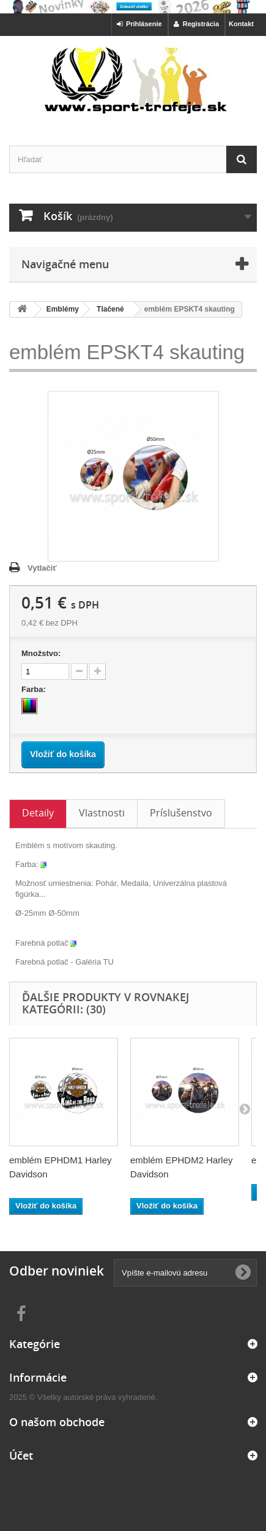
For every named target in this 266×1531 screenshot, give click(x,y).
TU (108, 961)
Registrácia (196, 23)
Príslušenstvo (181, 812)
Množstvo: (41, 653)
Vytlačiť (42, 568)
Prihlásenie (139, 23)
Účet (21, 1455)
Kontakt (241, 23)
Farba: (34, 689)
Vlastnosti (102, 812)
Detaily (38, 812)
